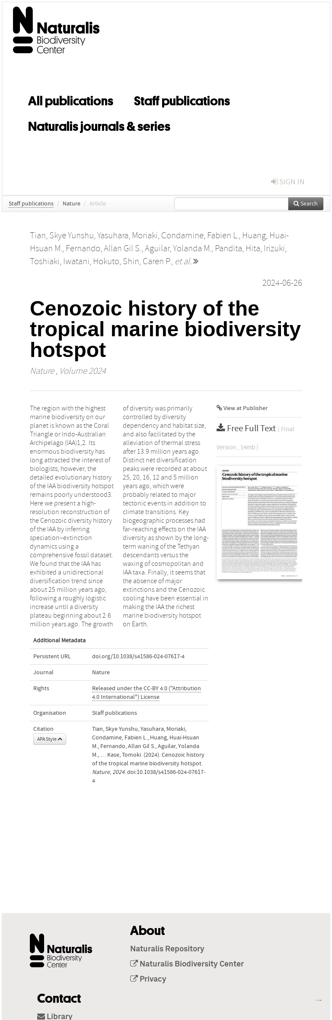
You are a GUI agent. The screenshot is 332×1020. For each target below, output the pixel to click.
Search (306, 203)
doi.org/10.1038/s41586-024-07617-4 (138, 656)
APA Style (49, 739)
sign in (288, 181)
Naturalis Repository (167, 949)
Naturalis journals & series (99, 125)
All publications (70, 99)
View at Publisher (242, 408)
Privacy (148, 979)
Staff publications (182, 99)
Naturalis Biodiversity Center (187, 964)
